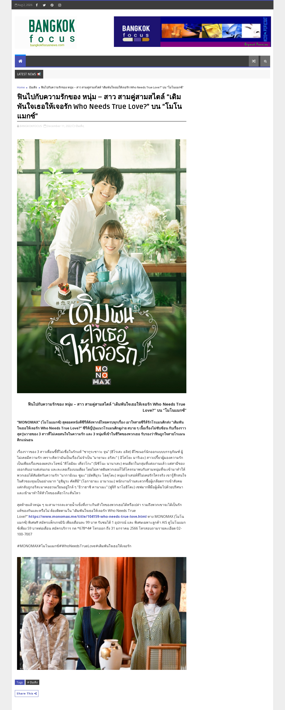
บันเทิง (33, 87)
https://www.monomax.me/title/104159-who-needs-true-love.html (88, 516)
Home (21, 87)
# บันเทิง (32, 682)
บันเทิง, (80, 126)
